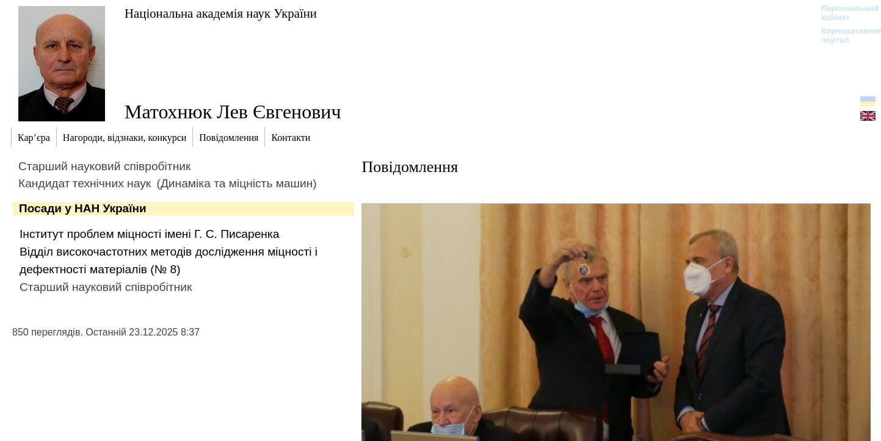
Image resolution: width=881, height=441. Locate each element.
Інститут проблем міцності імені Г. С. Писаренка (149, 234)
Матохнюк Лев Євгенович (233, 112)
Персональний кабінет (844, 13)
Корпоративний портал (844, 35)
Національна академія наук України (221, 13)
